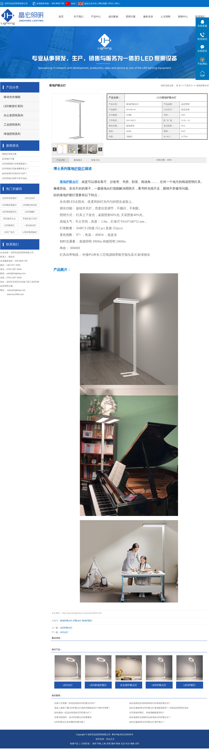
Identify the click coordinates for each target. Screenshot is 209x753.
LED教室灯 (9, 225)
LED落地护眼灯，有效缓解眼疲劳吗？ (147, 712)
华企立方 (110, 739)
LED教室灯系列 (13, 106)
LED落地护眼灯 (98, 685)
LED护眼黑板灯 (30, 232)
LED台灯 (64, 632)
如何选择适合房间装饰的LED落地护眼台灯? (149, 703)
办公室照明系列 (13, 115)
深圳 (94, 743)
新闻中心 (183, 16)
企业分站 (92, 3)
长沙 (127, 743)
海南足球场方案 (9, 154)
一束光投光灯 (30, 225)
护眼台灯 (77, 620)
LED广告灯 (9, 232)
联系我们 (200, 16)
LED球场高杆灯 (9, 212)
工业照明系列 (12, 124)
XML (117, 3)
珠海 (118, 743)
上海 (104, 743)
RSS (111, 3)
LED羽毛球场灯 (9, 198)
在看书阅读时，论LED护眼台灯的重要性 (73, 717)
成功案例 (113, 16)
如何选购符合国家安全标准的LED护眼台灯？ (150, 717)
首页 (61, 16)
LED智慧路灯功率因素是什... (15, 164)
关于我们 (78, 16)
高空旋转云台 (9, 218)
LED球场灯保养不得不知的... (15, 178)
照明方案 (131, 16)
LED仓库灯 (30, 198)
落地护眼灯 (87, 620)
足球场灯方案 (8, 159)
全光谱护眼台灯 (128, 685)
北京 (123, 743)
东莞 (109, 743)
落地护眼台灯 (202, 85)
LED (137, 743)
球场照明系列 (12, 133)
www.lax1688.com (15, 294)
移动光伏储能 (12, 96)
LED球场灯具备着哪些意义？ (15, 168)
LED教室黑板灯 (9, 205)
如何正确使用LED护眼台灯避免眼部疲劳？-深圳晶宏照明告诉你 (158, 708)
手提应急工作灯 (30, 218)
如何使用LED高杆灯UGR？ (14, 173)
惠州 (113, 743)
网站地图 (102, 3)
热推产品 (74, 743)
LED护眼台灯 (66, 628)
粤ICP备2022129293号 (122, 734)
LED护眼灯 (189, 685)
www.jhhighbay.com (16, 290)
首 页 (178, 85)
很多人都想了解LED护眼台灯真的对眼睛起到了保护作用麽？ (82, 708)
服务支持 (148, 16)
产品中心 (96, 16)
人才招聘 (165, 16)
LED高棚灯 (30, 212)
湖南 (132, 743)
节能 (99, 743)
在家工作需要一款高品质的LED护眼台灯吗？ (75, 703)
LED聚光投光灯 (30, 205)
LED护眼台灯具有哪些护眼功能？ (69, 722)
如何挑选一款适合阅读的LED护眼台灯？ (73, 712)
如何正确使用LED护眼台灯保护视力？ (147, 722)
